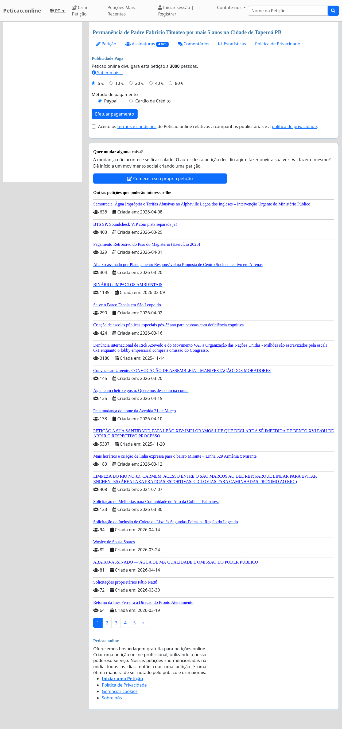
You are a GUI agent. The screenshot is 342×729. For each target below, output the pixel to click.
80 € (179, 83)
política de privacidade (294, 126)
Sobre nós (112, 698)
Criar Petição (80, 11)
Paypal (111, 101)
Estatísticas (232, 44)
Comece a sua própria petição (160, 178)
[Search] (288, 11)
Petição (106, 44)
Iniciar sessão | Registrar (176, 11)
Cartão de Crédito (152, 101)
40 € (159, 83)
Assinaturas (147, 44)
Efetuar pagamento (114, 114)
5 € (101, 83)
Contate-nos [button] (230, 7)
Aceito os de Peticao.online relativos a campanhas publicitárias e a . (208, 126)
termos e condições (136, 126)
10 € (119, 83)
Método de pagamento (115, 94)
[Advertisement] (42, 102)
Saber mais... (107, 73)
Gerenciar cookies (120, 691)
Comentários (193, 44)
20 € (139, 83)
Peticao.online (22, 10)
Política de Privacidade (277, 44)
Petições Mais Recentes (121, 11)
